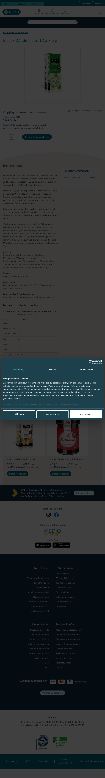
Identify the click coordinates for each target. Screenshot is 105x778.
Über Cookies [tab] (86, 369)
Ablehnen (19, 414)
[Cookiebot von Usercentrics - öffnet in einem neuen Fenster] (90, 362)
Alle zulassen (85, 414)
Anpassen (52, 414)
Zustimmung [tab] (18, 369)
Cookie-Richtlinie (21, 405)
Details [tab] (52, 369)
